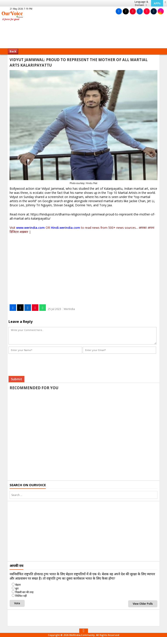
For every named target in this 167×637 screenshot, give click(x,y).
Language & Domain (141, 3)
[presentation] (42, 363)
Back (13, 51)
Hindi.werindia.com (65, 228)
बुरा (17, 588)
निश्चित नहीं (21, 596)
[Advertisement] (83, 36)
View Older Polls (143, 604)
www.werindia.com (30, 228)
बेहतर (18, 585)
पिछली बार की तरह (24, 592)
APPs (157, 3)
